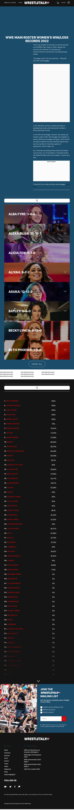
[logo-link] (37, 3)
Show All (37, 364)
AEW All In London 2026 (32, 769)
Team (6, 764)
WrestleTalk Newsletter (53, 707)
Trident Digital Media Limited (14, 794)
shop (20, 2)
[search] (57, 3)
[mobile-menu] (68, 3)
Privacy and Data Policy (45, 794)
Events (6, 761)
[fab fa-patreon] (19, 787)
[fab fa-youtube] (5, 787)
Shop (6, 772)
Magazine (7, 769)
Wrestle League (10, 2)
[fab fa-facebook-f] (14, 787)
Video (6, 766)
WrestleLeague (49, 710)
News (6, 750)
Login (63, 2)
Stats (6, 758)
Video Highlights (9, 774)
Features (7, 753)
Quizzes (7, 755)
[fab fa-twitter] (10, 787)
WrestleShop (48, 712)
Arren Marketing (26, 803)
